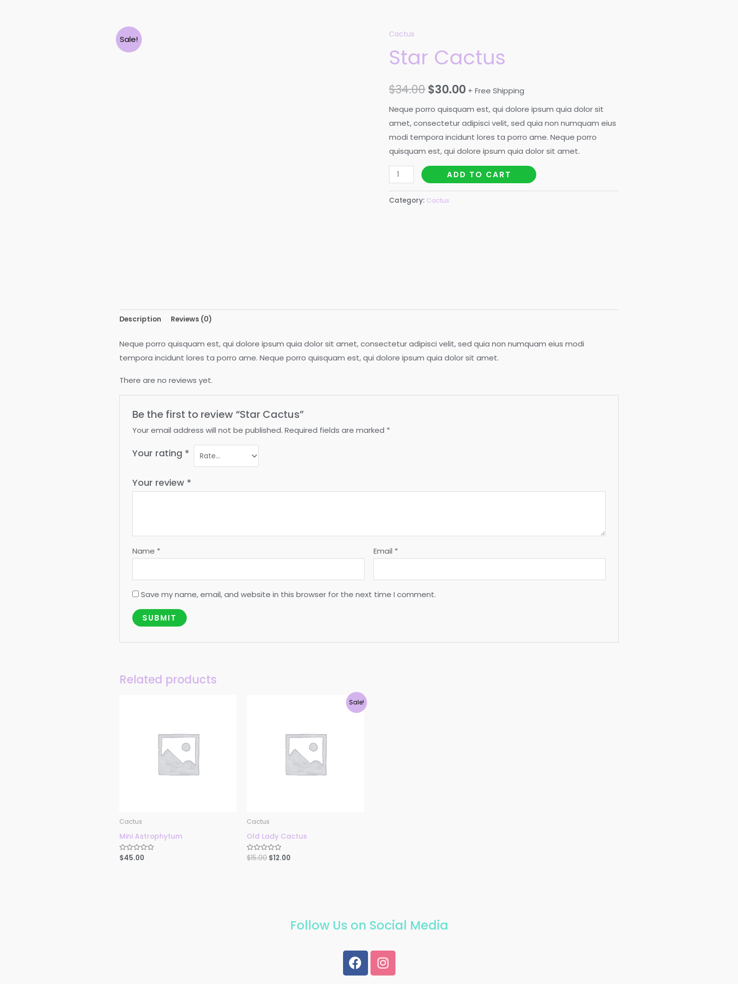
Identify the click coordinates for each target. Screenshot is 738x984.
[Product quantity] (402, 174)
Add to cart (481, 174)
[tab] (142, 320)
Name (146, 554)
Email (385, 554)
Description (142, 320)
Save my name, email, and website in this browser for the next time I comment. (288, 599)
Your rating (160, 454)
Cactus (402, 33)
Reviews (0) (198, 320)
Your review (161, 485)
